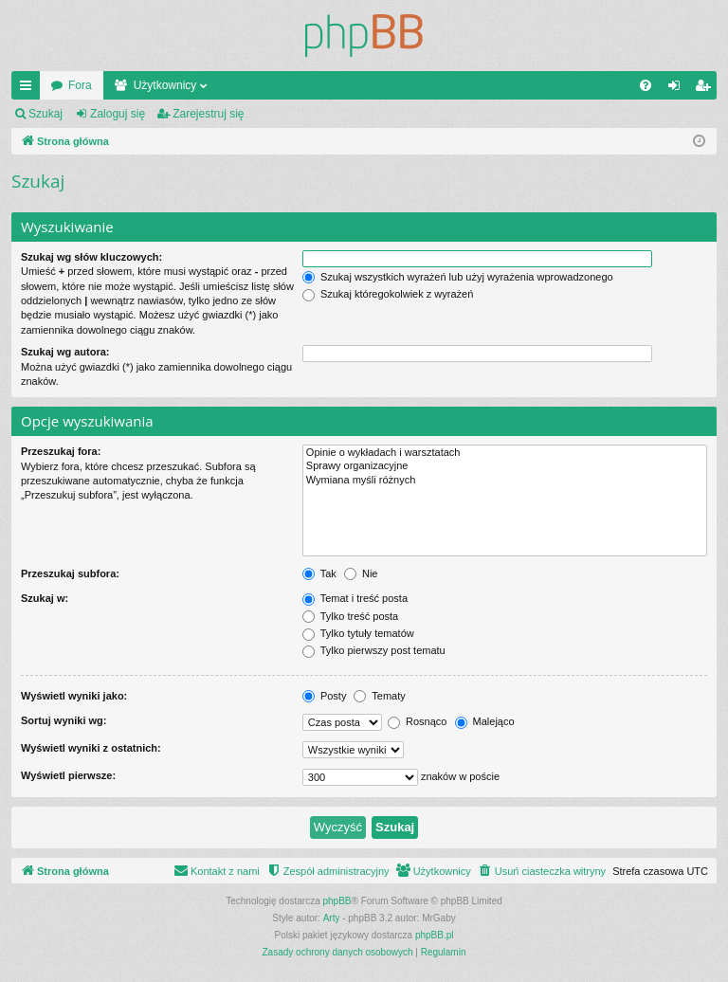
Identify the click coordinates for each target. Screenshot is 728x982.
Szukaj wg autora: (65, 351)
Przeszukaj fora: (60, 451)
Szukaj (45, 113)
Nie (361, 573)
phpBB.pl (434, 935)
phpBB (337, 901)
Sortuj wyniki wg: (63, 720)
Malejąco (485, 721)
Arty (331, 918)
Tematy (379, 695)
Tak (319, 573)
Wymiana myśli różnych (504, 480)
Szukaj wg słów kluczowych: (91, 257)
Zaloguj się (117, 113)
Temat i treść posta (355, 598)
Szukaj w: (44, 598)
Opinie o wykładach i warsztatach (504, 453)
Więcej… (29, 89)
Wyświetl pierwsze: (68, 775)
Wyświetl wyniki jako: (74, 695)
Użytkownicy (165, 85)
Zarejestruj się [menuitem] (706, 89)
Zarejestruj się (208, 113)
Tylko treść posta (350, 616)
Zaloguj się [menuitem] (678, 89)
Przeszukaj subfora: (70, 573)
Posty (324, 695)
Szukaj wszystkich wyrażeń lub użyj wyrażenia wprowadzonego (457, 276)
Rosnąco (417, 721)
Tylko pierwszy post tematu (374, 650)
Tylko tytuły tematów (358, 633)
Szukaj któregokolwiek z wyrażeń (387, 294)
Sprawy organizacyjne (504, 466)
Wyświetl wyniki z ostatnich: (91, 748)
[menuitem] (645, 85)
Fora (80, 85)
